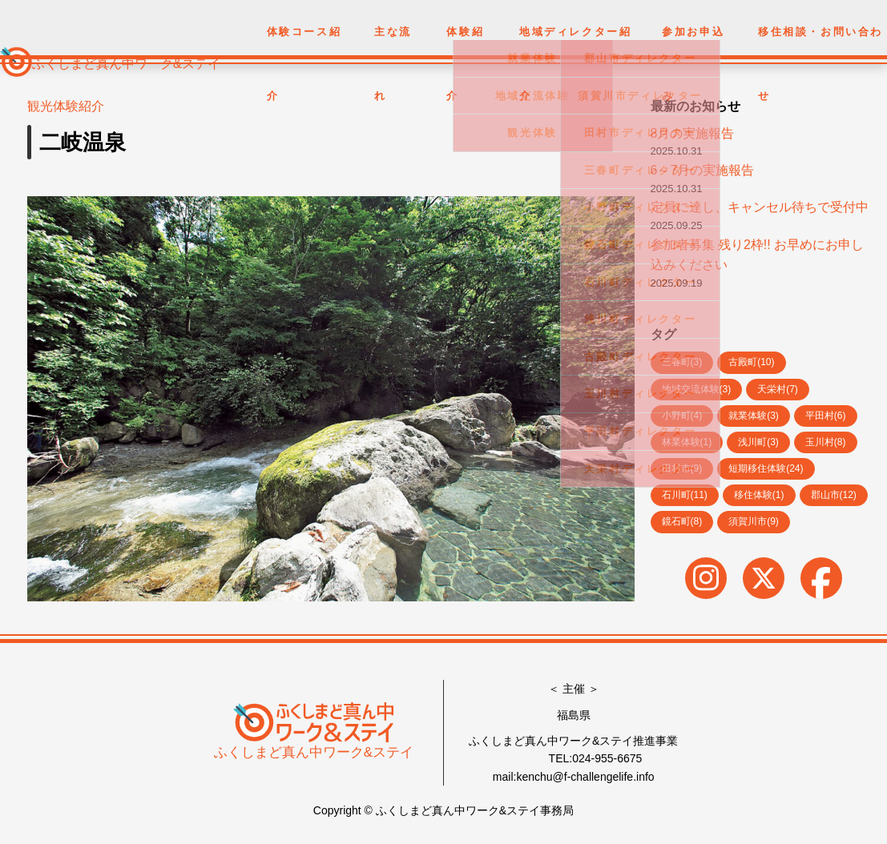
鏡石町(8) (682, 521)
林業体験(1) (687, 442)
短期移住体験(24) (765, 468)
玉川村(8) (825, 442)
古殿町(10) (751, 362)
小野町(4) (682, 415)
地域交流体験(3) (697, 389)
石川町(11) (685, 494)
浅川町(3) (758, 442)
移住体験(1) (759, 494)
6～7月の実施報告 (703, 170)
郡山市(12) (834, 494)
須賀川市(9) (753, 521)
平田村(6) (825, 415)
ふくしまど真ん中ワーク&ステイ (126, 63)
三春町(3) (682, 362)
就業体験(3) (753, 415)
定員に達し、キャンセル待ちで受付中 (760, 207)
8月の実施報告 (693, 133)
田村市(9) (682, 468)
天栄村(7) (777, 389)
